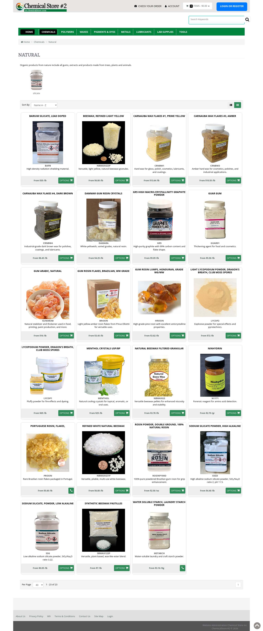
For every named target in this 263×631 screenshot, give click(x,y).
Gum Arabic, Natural (48, 269)
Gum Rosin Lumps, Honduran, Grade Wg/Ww (159, 269)
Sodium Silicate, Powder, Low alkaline (48, 502)
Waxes (83, 30)
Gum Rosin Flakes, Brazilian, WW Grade (103, 269)
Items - (197, 6)
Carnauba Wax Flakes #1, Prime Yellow (159, 114)
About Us (20, 614)
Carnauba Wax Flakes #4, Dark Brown (47, 192)
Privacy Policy (36, 614)
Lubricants (143, 30)
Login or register (232, 6)
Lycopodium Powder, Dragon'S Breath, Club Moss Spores (48, 347)
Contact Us (84, 614)
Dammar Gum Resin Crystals (103, 192)
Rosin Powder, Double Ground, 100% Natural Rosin (159, 424)
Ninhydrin (215, 347)
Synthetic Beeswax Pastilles (103, 502)
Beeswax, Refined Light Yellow (103, 114)
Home (29, 30)
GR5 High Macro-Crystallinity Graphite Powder (159, 192)
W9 (48, 614)
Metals (125, 30)
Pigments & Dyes (104, 30)
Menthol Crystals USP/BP (103, 347)
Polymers (67, 30)
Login (110, 614)
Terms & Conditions (65, 614)
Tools (182, 30)
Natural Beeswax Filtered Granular (159, 347)
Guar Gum (215, 192)
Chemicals (47, 30)
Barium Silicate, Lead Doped (47, 114)
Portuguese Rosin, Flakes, (48, 424)
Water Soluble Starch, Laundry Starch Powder (159, 502)
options (64, 178)
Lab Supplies (165, 30)
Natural (52, 40)
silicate (36, 91)
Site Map (98, 614)
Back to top (257, 626)
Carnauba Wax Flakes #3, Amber (215, 114)
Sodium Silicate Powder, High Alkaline (215, 424)
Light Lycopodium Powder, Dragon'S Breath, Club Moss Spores (215, 269)
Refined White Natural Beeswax (103, 424)
